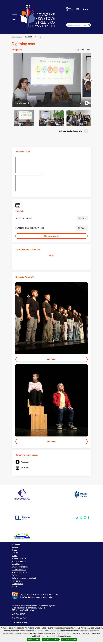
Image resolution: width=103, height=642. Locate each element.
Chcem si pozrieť (51, 236)
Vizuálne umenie (19, 561)
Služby (15, 575)
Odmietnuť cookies (50, 639)
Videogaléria (17, 583)
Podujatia (16, 544)
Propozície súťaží (19, 572)
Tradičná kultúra (19, 558)
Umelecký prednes (20, 567)
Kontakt (15, 586)
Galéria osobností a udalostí (24, 578)
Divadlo (15, 553)
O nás (14, 550)
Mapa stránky (69, 9)
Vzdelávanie (17, 564)
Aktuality (15, 547)
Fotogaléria (17, 581)
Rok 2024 (28, 37)
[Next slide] (91, 80)
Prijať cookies (33, 639)
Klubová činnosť (19, 569)
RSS (77, 9)
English (86, 9)
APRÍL (51, 255)
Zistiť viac (51, 359)
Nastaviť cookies (69, 639)
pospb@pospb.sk (19, 622)
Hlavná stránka (17, 37)
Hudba (14, 555)
